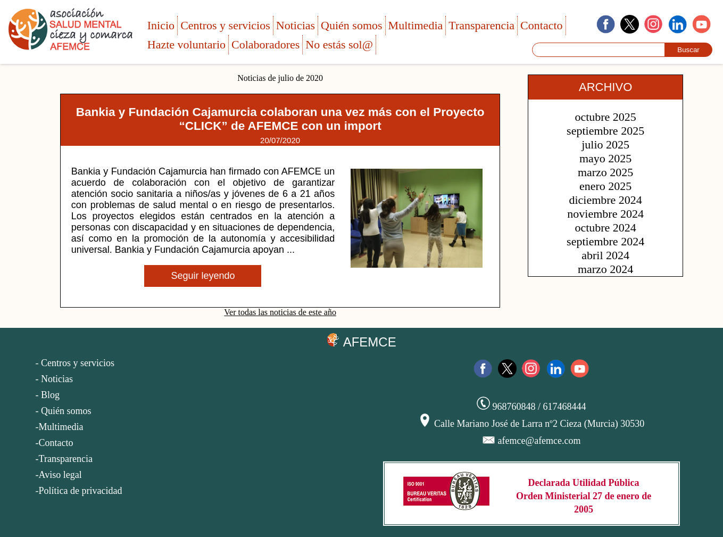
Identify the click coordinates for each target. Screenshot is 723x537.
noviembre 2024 (605, 213)
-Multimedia (60, 427)
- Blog (48, 395)
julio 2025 (605, 144)
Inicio (160, 25)
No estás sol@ (339, 44)
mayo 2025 (605, 158)
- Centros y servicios (75, 363)
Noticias (295, 25)
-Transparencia (64, 458)
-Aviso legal (59, 474)
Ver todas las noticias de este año (280, 312)
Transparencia (481, 25)
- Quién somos (64, 411)
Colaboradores (265, 44)
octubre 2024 (605, 227)
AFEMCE (361, 341)
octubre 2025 (605, 116)
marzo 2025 (605, 172)
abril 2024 (605, 255)
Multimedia (415, 25)
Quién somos (352, 25)
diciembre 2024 (605, 199)
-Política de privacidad (79, 490)
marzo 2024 (605, 269)
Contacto (541, 25)
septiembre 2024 (605, 241)
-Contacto (54, 442)
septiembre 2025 (605, 130)
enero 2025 (605, 186)
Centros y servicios (225, 25)
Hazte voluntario (186, 44)
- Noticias (54, 379)
